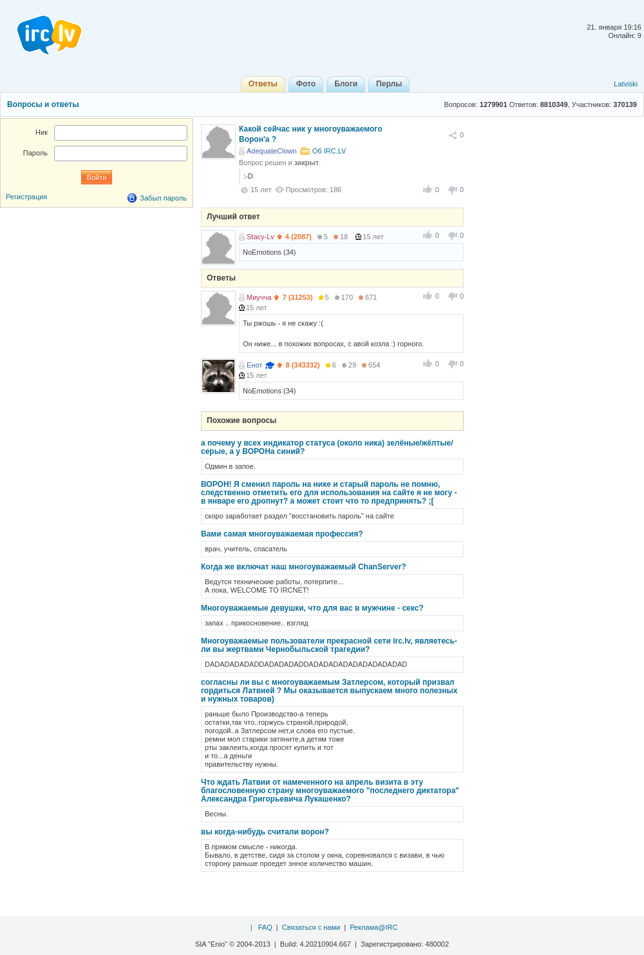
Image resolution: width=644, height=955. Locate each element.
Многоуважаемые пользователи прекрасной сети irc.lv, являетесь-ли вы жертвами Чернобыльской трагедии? (329, 645)
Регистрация (26, 197)
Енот (254, 365)
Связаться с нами (311, 927)
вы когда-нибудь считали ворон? (265, 831)
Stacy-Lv (260, 237)
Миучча (259, 297)
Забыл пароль (163, 198)
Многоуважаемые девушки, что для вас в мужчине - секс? (312, 608)
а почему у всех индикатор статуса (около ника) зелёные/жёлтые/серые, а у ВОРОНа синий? (327, 447)
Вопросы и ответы (43, 104)
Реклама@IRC (373, 927)
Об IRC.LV (329, 151)
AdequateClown (272, 151)
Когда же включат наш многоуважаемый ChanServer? (303, 566)
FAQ (265, 927)
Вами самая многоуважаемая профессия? (282, 533)
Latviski (626, 84)
